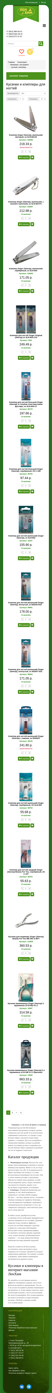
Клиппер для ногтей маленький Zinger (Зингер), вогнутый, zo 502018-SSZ (26, 604)
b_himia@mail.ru (15, 1348)
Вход (43, 2)
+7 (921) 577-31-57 (14, 36)
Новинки (12, 1318)
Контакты (12, 1323)
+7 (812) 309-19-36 (16, 1350)
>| (20, 1113)
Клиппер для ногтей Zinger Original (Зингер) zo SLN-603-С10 (26, 336)
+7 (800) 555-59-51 (14, 34)
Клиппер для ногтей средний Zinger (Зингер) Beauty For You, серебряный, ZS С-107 (26, 872)
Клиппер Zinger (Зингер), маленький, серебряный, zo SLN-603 (26, 270)
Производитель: (13, 93)
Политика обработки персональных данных (23, 1329)
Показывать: (33, 99)
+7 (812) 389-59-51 (14, 31)
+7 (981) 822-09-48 (16, 1355)
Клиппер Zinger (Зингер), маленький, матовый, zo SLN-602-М (26, 136)
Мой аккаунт (13, 1325)
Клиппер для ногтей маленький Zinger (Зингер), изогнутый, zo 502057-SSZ (26, 670)
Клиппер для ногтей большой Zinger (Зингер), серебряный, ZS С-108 (26, 470)
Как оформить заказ (17, 1371)
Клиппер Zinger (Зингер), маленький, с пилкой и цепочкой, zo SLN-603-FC (26, 203)
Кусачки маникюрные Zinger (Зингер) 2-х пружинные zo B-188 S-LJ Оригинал (26, 1071)
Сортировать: (12, 99)
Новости (12, 1320)
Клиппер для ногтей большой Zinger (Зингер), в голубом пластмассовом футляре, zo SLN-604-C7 (26, 404)
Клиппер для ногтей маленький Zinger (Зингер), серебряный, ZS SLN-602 (26, 804)
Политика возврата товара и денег (22, 1373)
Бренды (12, 1315)
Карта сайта (13, 1368)
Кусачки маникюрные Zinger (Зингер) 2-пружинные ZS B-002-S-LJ (26, 1004)
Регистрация (31, 2)
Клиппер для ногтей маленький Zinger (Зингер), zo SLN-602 (26, 537)
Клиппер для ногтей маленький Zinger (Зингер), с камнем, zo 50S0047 (26, 737)
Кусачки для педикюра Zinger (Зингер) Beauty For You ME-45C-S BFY (26, 938)
